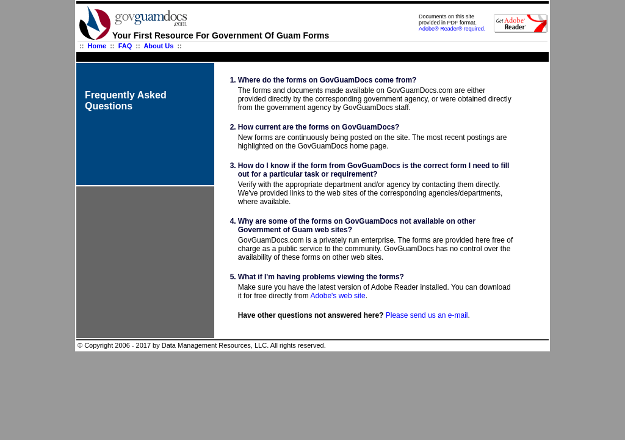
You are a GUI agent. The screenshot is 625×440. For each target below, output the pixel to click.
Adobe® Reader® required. (452, 29)
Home (97, 46)
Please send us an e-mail (427, 315)
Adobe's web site (337, 296)
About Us (158, 46)
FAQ (125, 46)
